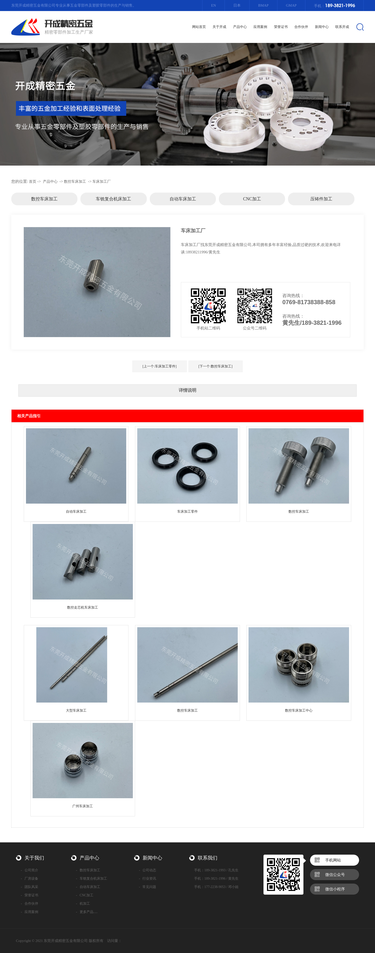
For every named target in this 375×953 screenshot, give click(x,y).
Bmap (263, 5)
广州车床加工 (82, 806)
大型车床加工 (76, 710)
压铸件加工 (321, 198)
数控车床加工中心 (298, 710)
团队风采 (29, 887)
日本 (237, 5)
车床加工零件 (187, 511)
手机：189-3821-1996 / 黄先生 (216, 878)
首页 (32, 181)
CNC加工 (252, 198)
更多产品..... (87, 912)
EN (213, 5)
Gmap (291, 5)
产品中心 (50, 181)
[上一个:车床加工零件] (159, 366)
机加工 (83, 903)
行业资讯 (147, 878)
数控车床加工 (75, 181)
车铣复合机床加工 (113, 198)
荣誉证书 (29, 895)
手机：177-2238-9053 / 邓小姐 (216, 887)
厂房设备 (29, 878)
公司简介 (29, 870)
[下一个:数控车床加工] (216, 366)
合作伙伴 (29, 903)
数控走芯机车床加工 (82, 607)
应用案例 (29, 912)
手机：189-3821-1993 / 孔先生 (216, 870)
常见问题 (147, 887)
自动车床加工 (183, 198)
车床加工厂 (101, 181)
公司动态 (147, 870)
